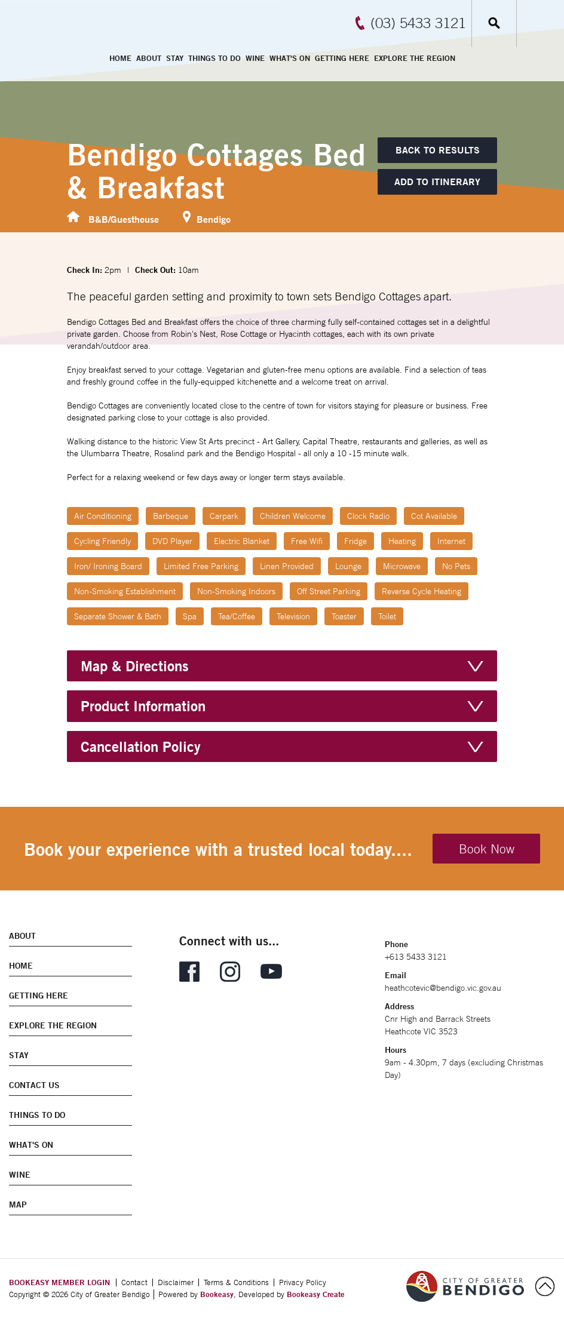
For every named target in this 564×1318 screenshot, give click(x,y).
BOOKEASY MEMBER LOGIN (59, 1282)
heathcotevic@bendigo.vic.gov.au (443, 987)
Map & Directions (135, 666)
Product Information (143, 706)
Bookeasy (217, 1294)
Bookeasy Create (316, 1294)
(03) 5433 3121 (418, 22)
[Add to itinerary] (437, 182)
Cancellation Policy (141, 746)
